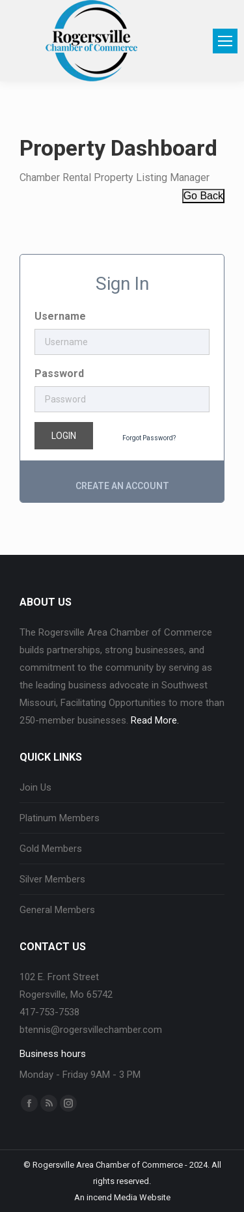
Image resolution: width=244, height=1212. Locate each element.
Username (60, 316)
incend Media (112, 1197)
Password (59, 373)
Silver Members (52, 879)
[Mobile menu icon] (225, 41)
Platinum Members (60, 818)
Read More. (155, 720)
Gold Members (51, 848)
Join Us (35, 787)
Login (63, 435)
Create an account (122, 486)
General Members (57, 910)
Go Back (203, 195)
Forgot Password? (149, 438)
